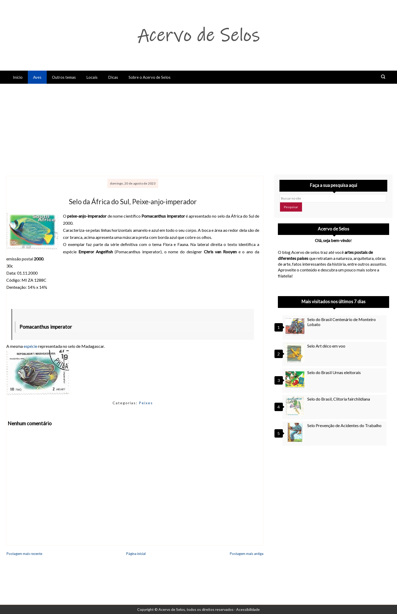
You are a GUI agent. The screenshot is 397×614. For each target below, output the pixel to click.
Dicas (113, 77)
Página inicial (136, 554)
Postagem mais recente (24, 554)
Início (18, 77)
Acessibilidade (248, 609)
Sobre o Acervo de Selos (150, 77)
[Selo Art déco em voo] (295, 352)
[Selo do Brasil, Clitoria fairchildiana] (295, 405)
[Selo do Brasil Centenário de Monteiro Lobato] (295, 326)
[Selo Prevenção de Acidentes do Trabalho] (295, 432)
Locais (92, 77)
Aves (37, 77)
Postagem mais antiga (246, 554)
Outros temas (64, 77)
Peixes (146, 403)
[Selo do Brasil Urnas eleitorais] (295, 379)
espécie (30, 346)
